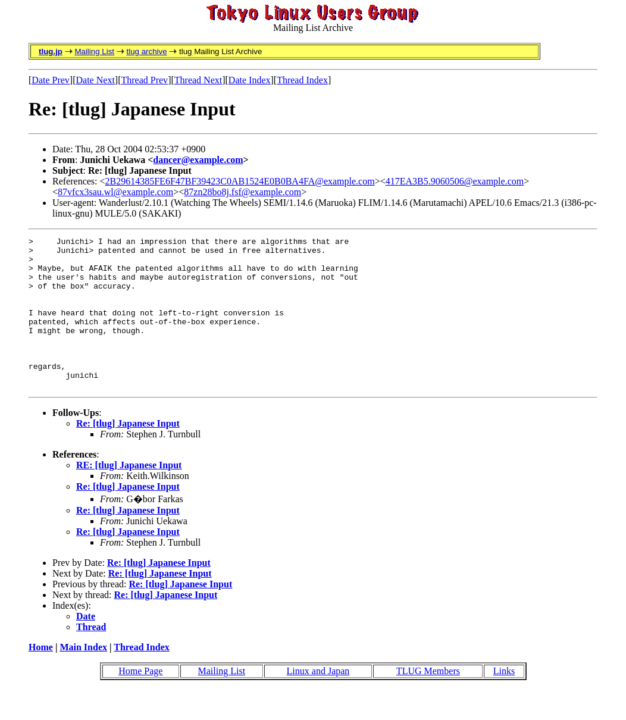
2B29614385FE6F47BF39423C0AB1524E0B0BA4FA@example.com (240, 181)
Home (41, 677)
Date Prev (51, 80)
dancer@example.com (198, 160)
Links (504, 701)
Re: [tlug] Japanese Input (128, 454)
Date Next (95, 80)
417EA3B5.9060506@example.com (455, 181)
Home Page (140, 701)
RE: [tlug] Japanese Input (128, 495)
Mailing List (94, 51)
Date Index (250, 80)
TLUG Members (428, 701)
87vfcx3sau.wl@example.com (115, 192)
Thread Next (198, 80)
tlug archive (146, 51)
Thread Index (302, 80)
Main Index (83, 677)
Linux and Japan (318, 701)
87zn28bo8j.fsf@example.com (242, 192)
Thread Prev (144, 80)
